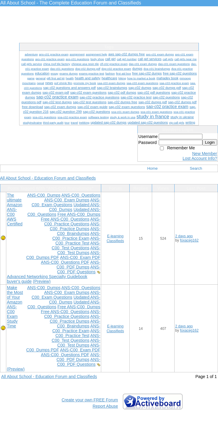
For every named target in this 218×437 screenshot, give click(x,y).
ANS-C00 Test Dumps (78, 250)
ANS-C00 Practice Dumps (75, 226)
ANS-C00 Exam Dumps (66, 200)
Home (152, 168)
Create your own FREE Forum (90, 399)
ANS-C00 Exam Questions (65, 202)
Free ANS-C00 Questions (65, 219)
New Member (204, 153)
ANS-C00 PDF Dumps (78, 264)
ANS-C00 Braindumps (78, 231)
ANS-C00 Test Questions (76, 245)
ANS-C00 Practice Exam (76, 236)
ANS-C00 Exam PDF (80, 257)
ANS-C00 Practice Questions (72, 221)
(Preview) (42, 281)
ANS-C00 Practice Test (77, 240)
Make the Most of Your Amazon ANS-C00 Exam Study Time (15, 306)
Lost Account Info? (200, 158)
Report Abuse (105, 406)
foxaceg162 (189, 240)
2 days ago (184, 236)
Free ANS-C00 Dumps (78, 214)
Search (196, 168)
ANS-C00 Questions (80, 195)
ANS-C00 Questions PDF (65, 262)
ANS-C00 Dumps (43, 195)
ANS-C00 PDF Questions (78, 269)
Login (210, 142)
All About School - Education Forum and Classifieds (48, 178)
